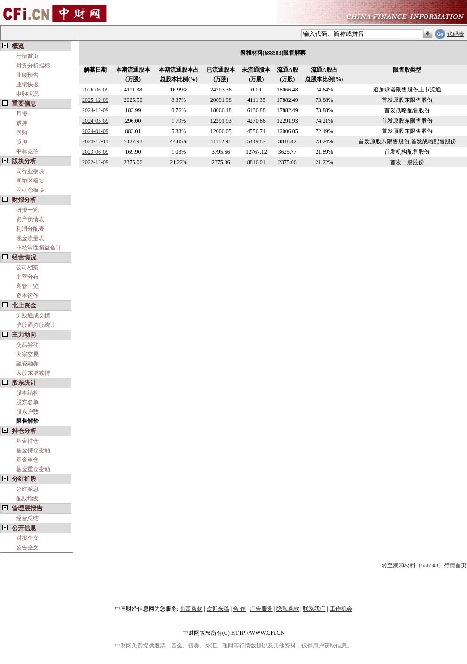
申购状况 (27, 94)
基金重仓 (27, 459)
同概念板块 (30, 190)
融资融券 (27, 363)
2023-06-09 (95, 152)
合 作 (239, 609)
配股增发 (27, 498)
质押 (21, 142)
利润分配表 (30, 228)
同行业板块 (30, 171)
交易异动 (27, 344)
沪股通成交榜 (33, 315)
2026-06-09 (95, 89)
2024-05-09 (95, 120)
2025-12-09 (95, 100)
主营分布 (27, 277)
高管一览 (27, 286)
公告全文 (27, 547)
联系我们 (314, 609)
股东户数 (27, 411)
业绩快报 (27, 84)
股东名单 (27, 402)
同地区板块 (30, 180)
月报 (21, 113)
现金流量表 (30, 238)
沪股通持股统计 (36, 325)
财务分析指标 (33, 65)
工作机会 (341, 609)
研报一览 (27, 210)
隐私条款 (287, 609)
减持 (21, 123)
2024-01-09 (95, 131)
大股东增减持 (33, 373)
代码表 (455, 34)
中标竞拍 (27, 151)
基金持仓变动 (33, 450)
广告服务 (261, 609)
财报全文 (27, 538)
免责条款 (191, 609)
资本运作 (27, 295)
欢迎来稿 (218, 609)
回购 (21, 132)
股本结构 (27, 393)
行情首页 (27, 56)
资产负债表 (30, 219)
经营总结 (27, 518)
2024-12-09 (95, 110)
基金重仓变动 (33, 469)
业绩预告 (27, 75)
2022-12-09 (95, 162)
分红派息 (27, 489)
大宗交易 (27, 354)
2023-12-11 (95, 141)
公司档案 (27, 267)
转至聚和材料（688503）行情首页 (424, 565)
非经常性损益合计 (38, 247)
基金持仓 (27, 441)
